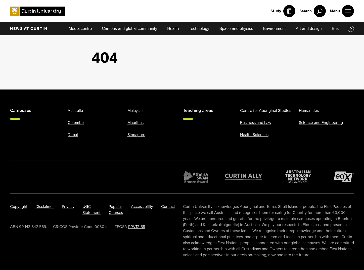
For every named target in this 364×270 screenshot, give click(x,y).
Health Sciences (254, 135)
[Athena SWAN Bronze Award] (195, 176)
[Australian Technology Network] (298, 176)
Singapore (136, 135)
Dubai (73, 135)
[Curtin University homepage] (37, 11)
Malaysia (135, 110)
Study (282, 11)
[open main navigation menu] (342, 11)
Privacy (68, 206)
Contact (168, 206)
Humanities (309, 110)
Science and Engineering (321, 122)
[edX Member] (344, 176)
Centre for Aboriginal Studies (265, 110)
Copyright (18, 206)
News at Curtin (28, 28)
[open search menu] (312, 11)
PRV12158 (136, 227)
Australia (75, 110)
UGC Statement (91, 209)
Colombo (76, 122)
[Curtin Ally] (243, 176)
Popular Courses (116, 209)
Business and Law (255, 122)
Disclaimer (44, 206)
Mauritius (135, 122)
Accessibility (142, 206)
